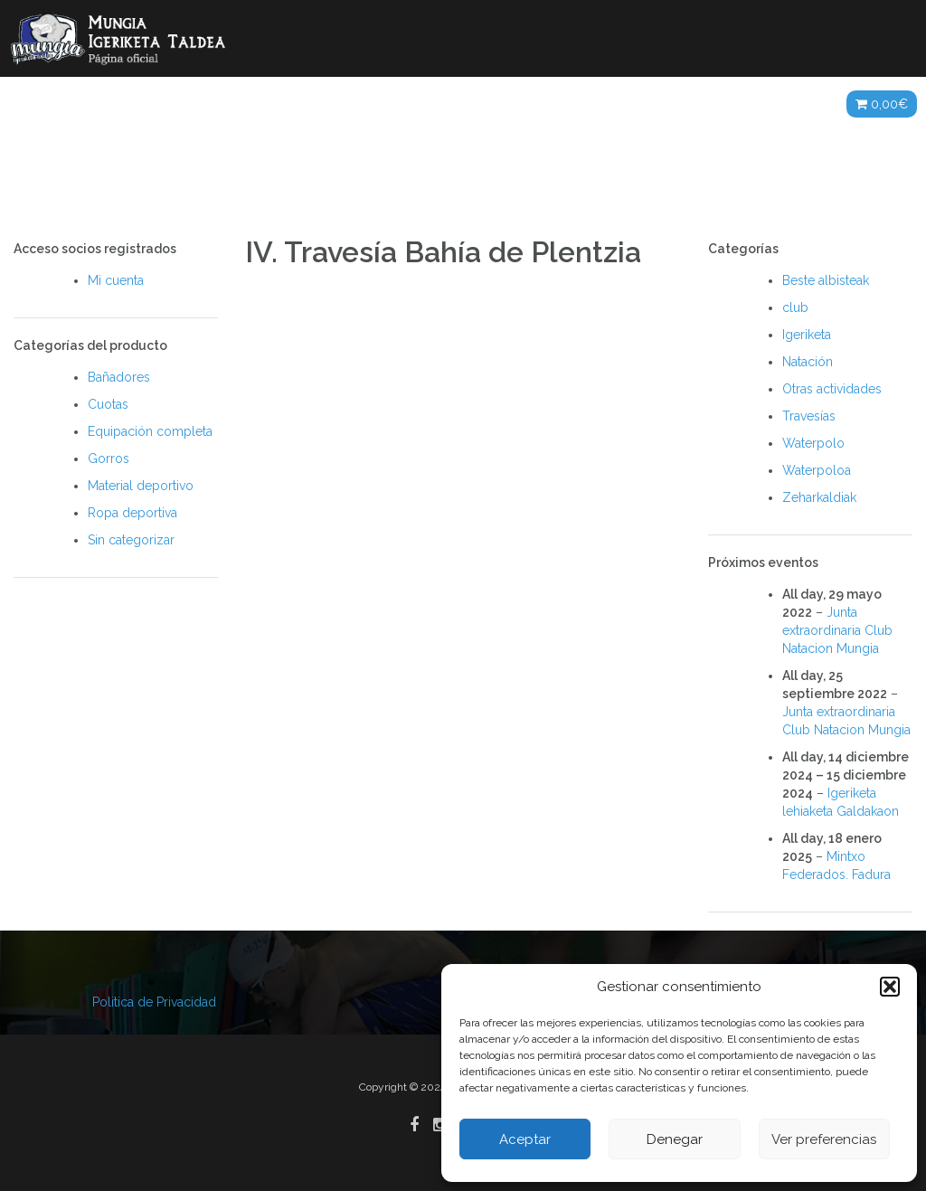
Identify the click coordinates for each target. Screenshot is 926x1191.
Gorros (108, 458)
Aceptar (525, 1139)
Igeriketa (806, 334)
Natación (807, 361)
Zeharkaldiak (819, 497)
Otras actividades (832, 389)
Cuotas (108, 404)
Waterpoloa (816, 470)
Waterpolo (813, 443)
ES (736, 104)
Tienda (796, 104)
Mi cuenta (116, 280)
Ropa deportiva (132, 513)
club (795, 307)
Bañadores (119, 377)
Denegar (675, 1139)
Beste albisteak (825, 280)
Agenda (531, 104)
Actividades (284, 104)
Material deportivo (141, 485)
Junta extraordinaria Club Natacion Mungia (837, 630)
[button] (890, 987)
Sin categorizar (131, 540)
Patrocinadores (643, 104)
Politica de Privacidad (154, 1002)
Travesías (809, 416)
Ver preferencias (823, 1139)
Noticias (122, 104)
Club (196, 104)
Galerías (416, 104)
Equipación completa (150, 431)
